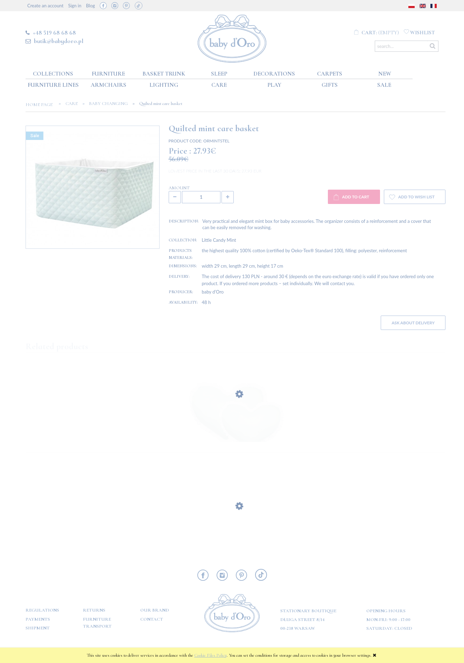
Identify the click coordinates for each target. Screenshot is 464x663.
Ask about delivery (413, 322)
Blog (90, 5)
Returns (94, 610)
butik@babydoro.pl (58, 41)
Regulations (42, 610)
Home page (41, 104)
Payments (38, 619)
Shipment (38, 628)
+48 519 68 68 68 (54, 32)
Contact (151, 619)
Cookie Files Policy (210, 655)
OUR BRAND (154, 610)
